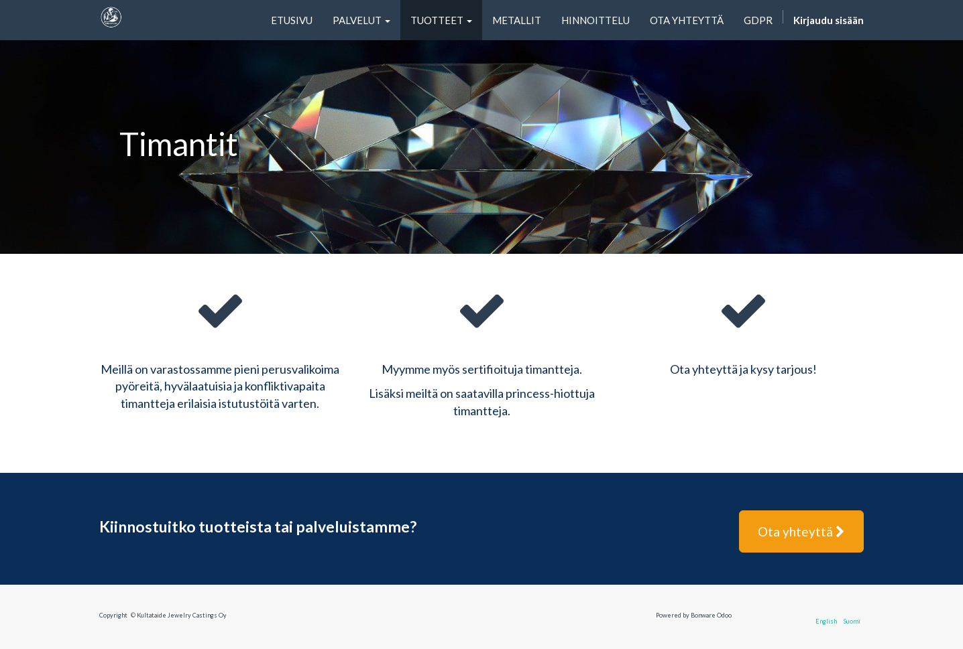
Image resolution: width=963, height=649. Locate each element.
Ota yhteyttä (801, 531)
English (826, 621)
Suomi (852, 621)
